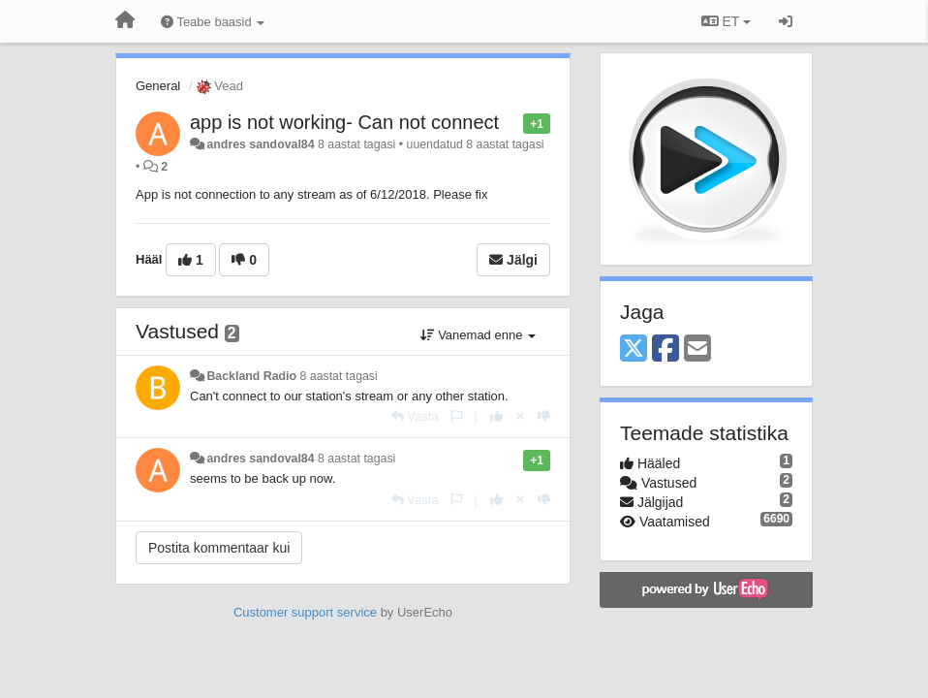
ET (726, 21)
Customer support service (305, 612)
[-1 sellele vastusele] (544, 416)
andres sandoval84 (260, 144)
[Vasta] (415, 416)
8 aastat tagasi (338, 376)
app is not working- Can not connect (344, 122)
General (158, 86)
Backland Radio (251, 376)
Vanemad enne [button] (478, 335)
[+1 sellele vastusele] (496, 416)
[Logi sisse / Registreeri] (785, 21)
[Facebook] (665, 349)
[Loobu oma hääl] (520, 416)
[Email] (697, 349)
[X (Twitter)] (633, 349)
